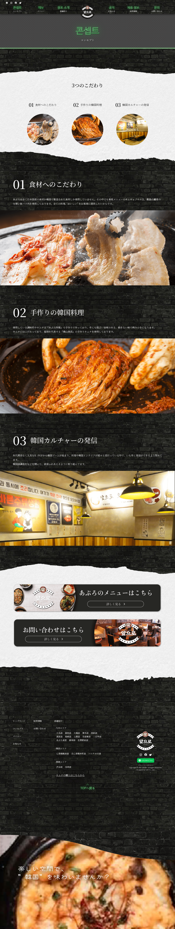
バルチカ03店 (94, 753)
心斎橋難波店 (62, 753)
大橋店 (77, 732)
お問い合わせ (156, 11)
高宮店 (59, 736)
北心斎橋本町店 (78, 753)
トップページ (19, 720)
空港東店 (86, 736)
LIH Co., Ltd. (150, 770)
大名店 (59, 732)
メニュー (40, 11)
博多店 (85, 732)
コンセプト (17, 11)
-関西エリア (60, 748)
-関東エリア (60, 761)
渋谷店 (59, 766)
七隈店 (77, 736)
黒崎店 (68, 736)
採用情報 (133, 11)
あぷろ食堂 (61, 740)
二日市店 (97, 736)
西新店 (94, 732)
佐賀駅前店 (83, 740)
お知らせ (111, 11)
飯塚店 (72, 740)
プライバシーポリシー (145, 765)
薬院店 (68, 732)
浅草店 (68, 766)
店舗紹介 (63, 11)
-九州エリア (60, 727)
